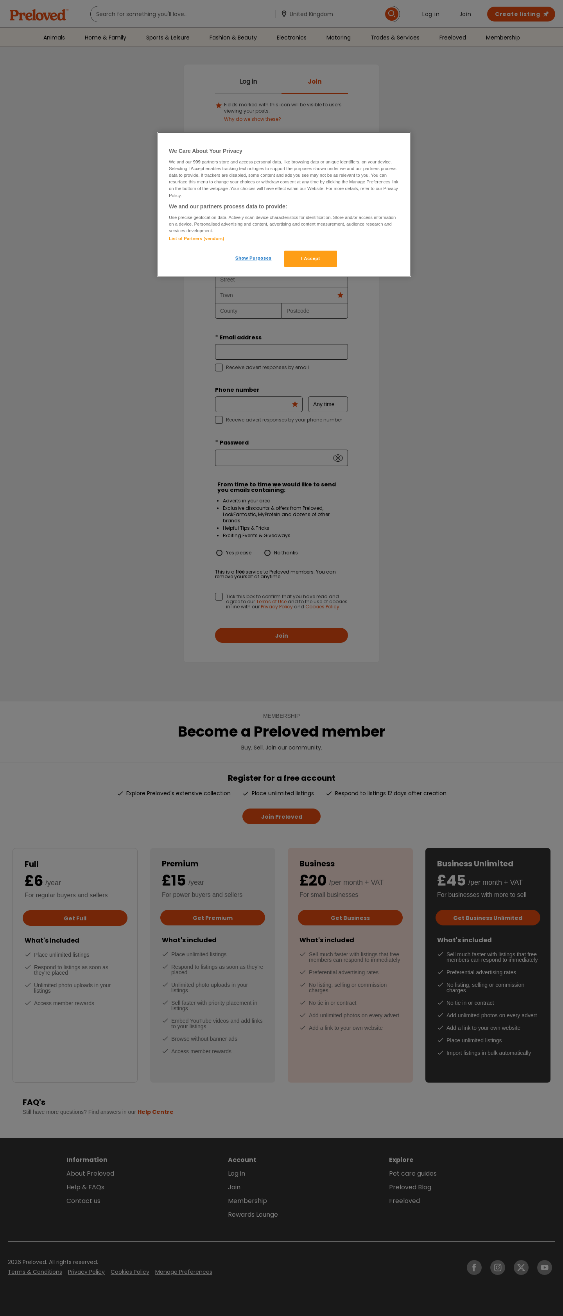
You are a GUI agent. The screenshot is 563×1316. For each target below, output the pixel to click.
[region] (284, 204)
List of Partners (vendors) (196, 238)
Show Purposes (253, 258)
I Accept (310, 258)
